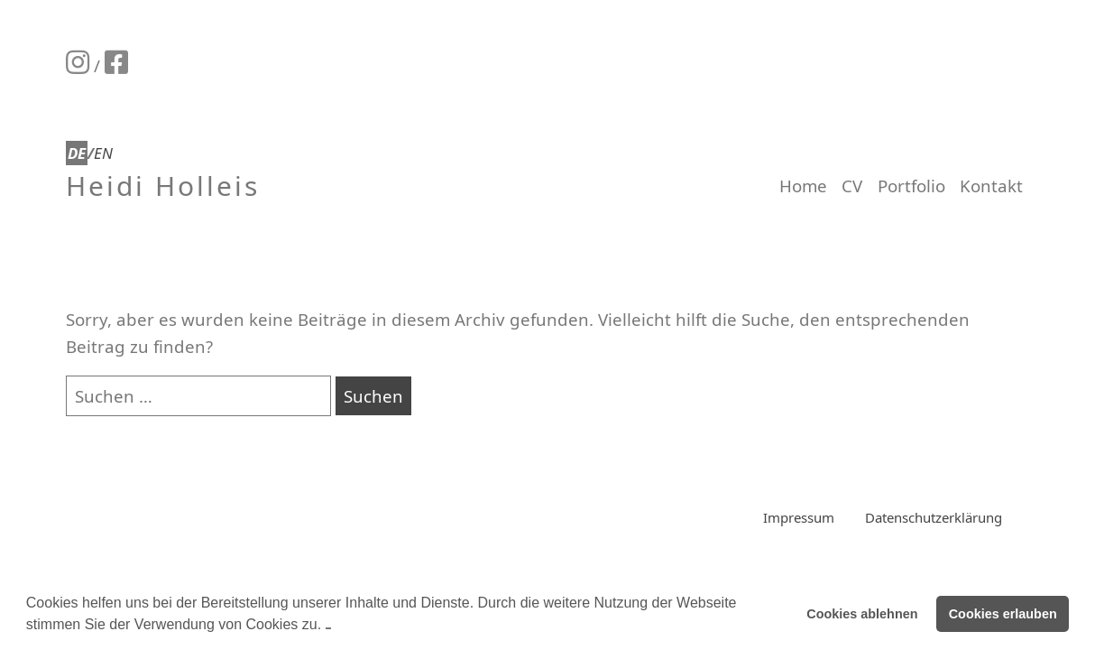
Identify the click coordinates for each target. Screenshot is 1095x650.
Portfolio (911, 185)
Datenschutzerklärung (933, 517)
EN (103, 153)
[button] (328, 625)
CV (852, 185)
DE (77, 153)
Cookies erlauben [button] (1003, 614)
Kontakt (991, 185)
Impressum (798, 517)
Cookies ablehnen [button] (861, 614)
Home (803, 185)
